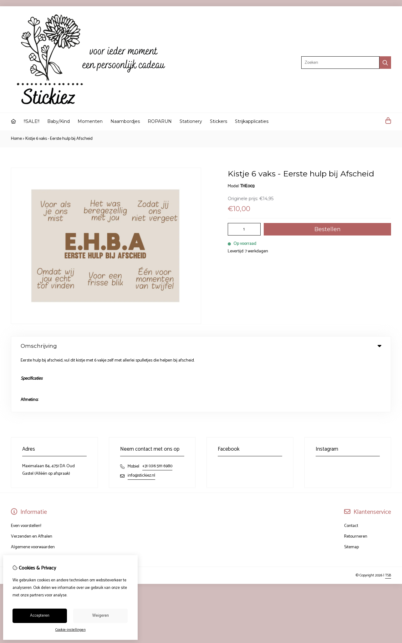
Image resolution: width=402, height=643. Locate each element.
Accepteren (39, 615)
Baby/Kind (58, 121)
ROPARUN (160, 121)
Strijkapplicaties (251, 121)
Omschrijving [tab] (201, 346)
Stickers (218, 121)
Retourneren (355, 480)
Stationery (191, 121)
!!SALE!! (31, 121)
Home (16, 138)
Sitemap (351, 490)
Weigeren (100, 615)
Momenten (90, 121)
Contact (351, 469)
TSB (388, 519)
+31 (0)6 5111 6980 (157, 409)
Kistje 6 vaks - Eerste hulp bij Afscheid (59, 138)
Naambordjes (125, 121)
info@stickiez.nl (141, 419)
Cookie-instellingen (70, 630)
